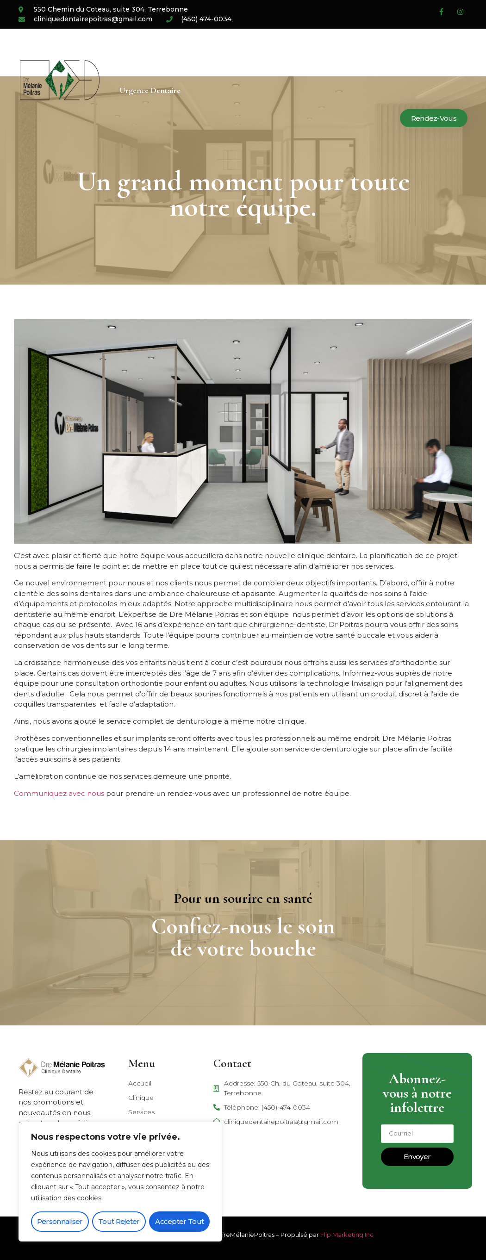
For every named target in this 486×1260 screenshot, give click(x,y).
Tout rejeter (119, 1221)
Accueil (132, 52)
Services (223, 52)
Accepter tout (179, 1221)
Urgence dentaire (150, 90)
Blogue (316, 52)
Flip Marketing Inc (347, 1234)
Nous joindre (369, 52)
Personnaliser (60, 1221)
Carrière (271, 52)
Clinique (177, 52)
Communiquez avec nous (59, 793)
